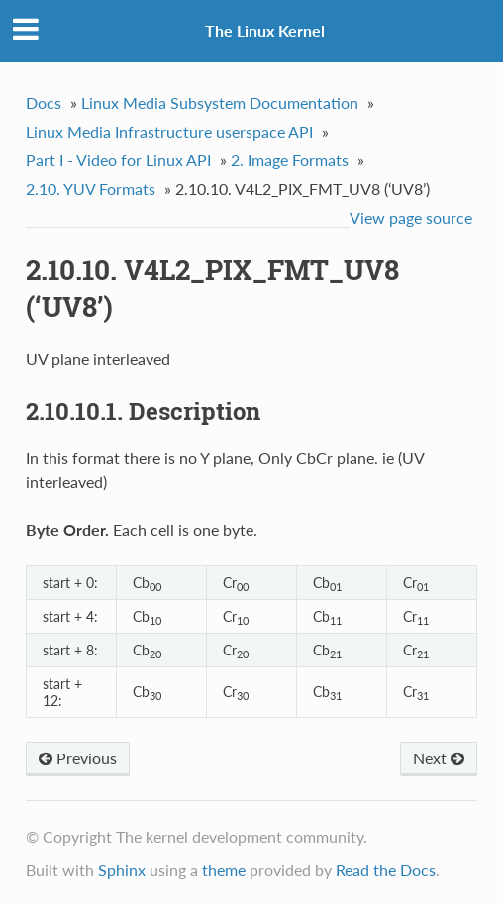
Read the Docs (386, 869)
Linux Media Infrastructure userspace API (169, 131)
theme (224, 869)
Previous (78, 758)
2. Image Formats (290, 160)
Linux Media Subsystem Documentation (219, 102)
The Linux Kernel (265, 30)
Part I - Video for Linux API (118, 160)
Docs (43, 102)
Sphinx (122, 869)
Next (438, 758)
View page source (411, 217)
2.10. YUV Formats (90, 188)
